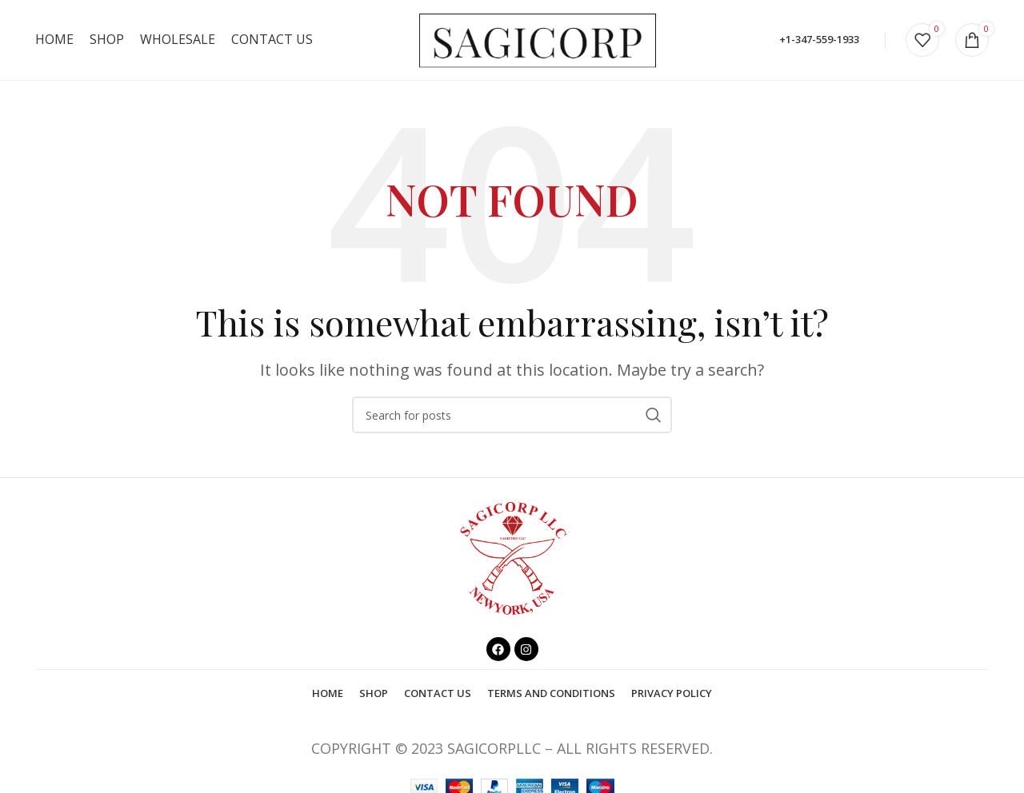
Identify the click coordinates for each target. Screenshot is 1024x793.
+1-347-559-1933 (819, 39)
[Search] (512, 414)
